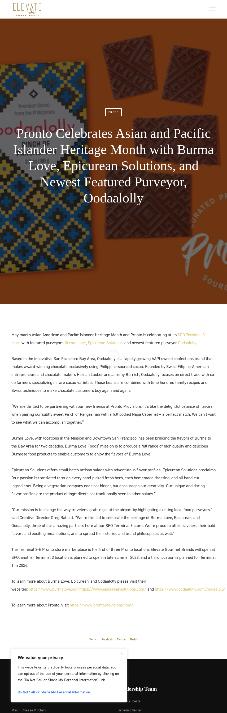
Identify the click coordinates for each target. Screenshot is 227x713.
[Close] (122, 653)
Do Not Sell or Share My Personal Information (54, 692)
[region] (69, 675)
